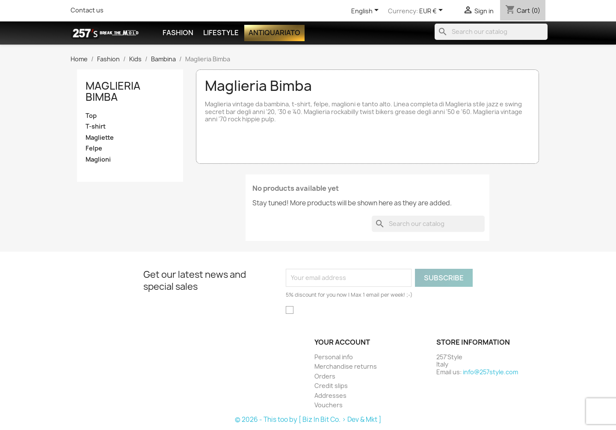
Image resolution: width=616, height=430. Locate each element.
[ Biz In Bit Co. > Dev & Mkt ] (340, 419)
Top (91, 116)
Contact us (87, 10)
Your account (342, 342)
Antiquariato (274, 32)
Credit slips (331, 386)
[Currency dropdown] (432, 11)
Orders (324, 376)
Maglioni (98, 159)
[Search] (491, 32)
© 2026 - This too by (267, 419)
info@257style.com (490, 372)
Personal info (333, 357)
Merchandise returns (345, 366)
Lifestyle (221, 32)
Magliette (100, 137)
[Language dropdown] (366, 11)
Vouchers (328, 405)
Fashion (178, 32)
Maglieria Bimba (113, 91)
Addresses (330, 395)
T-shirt (96, 126)
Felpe (94, 148)
